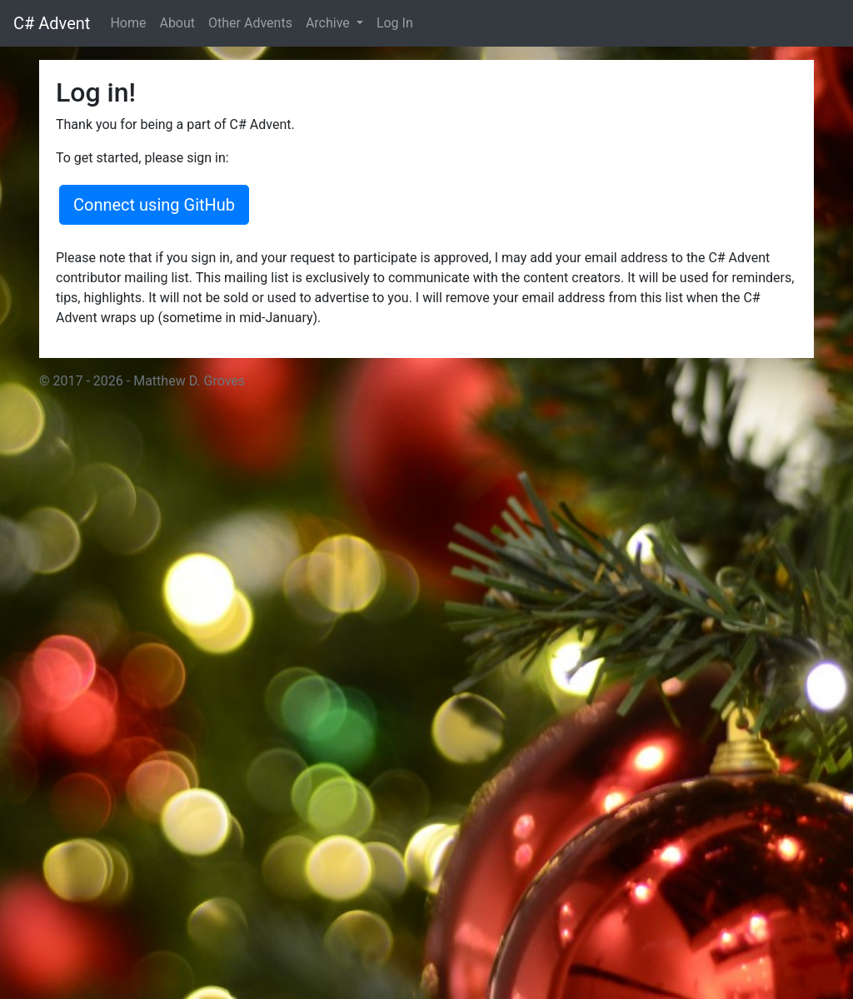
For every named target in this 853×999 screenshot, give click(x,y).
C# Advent (51, 23)
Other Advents (250, 23)
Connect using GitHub (154, 205)
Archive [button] (329, 23)
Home (128, 23)
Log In (395, 23)
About (177, 23)
